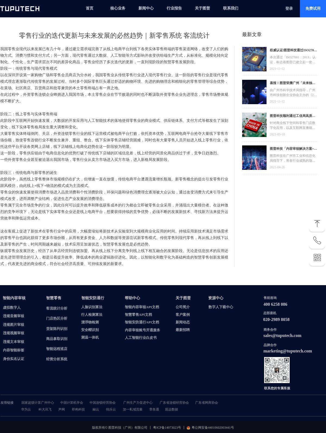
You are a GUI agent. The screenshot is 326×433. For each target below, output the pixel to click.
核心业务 (117, 8)
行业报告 (174, 8)
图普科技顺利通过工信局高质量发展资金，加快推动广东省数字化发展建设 (292, 116)
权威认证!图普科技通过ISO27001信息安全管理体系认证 (293, 50)
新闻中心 (146, 8)
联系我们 (230, 8)
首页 (89, 8)
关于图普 (202, 8)
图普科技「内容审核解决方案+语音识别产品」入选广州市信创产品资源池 (293, 149)
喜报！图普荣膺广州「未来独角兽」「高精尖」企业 (292, 83)
